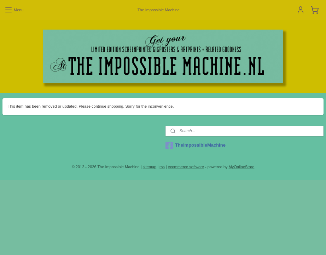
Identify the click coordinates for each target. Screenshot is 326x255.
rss (162, 167)
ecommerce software (186, 167)
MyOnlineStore (242, 167)
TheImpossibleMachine (195, 145)
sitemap (150, 167)
